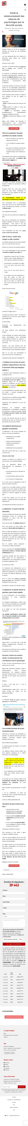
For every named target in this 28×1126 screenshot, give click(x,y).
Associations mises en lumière (11, 1035)
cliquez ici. (20, 1092)
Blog (5, 1033)
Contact (5, 1037)
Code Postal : (6, 902)
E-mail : (5, 908)
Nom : (4, 896)
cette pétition (11, 121)
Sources (6, 870)
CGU (14, 1104)
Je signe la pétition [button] (14, 128)
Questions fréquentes (9, 1046)
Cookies (14, 1102)
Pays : (4, 914)
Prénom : (5, 890)
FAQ (14, 1110)
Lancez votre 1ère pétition (10, 1050)
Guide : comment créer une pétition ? (12, 1048)
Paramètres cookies (9, 1053)
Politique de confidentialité (14, 1099)
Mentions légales (14, 1107)
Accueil (14, 1097)
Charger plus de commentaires (14, 1017)
